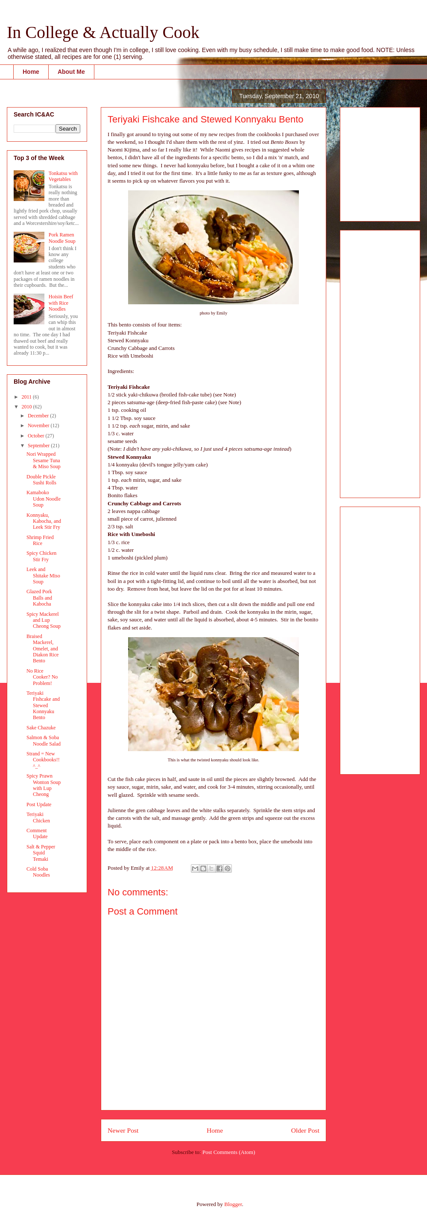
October (37, 436)
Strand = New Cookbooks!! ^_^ (43, 760)
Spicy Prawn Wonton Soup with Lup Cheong (43, 785)
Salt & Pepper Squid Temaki (40, 853)
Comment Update (37, 833)
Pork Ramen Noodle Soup (62, 238)
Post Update (38, 804)
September (39, 446)
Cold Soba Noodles (38, 872)
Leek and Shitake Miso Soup (43, 575)
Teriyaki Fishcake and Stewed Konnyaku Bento (43, 705)
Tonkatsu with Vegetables (63, 176)
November (39, 425)
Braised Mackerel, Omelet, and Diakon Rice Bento (42, 648)
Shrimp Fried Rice (40, 540)
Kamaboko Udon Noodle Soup (43, 499)
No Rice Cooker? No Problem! (42, 677)
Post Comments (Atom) (228, 1152)
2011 (27, 397)
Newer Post (123, 1130)
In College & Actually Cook (103, 32)
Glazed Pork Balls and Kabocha (39, 598)
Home (31, 71)
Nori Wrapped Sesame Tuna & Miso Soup (43, 460)
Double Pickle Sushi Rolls (41, 480)
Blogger (233, 1204)
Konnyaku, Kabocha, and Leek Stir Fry (43, 521)
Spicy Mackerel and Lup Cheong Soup (43, 620)
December (39, 416)
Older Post (305, 1130)
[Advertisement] (372, 162)
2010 (27, 407)
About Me (71, 71)
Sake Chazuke (41, 728)
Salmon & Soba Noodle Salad (43, 740)
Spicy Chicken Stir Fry (41, 556)
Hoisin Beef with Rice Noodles (61, 303)
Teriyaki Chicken (38, 817)
